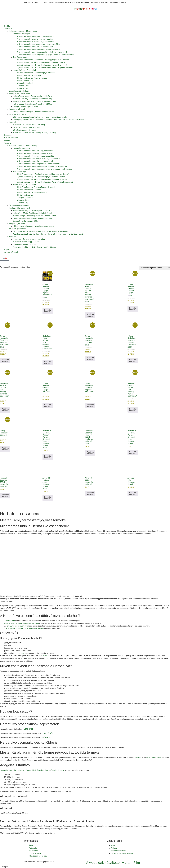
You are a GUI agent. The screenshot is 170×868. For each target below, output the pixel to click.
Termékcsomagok (20, 57)
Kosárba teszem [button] (47, 311)
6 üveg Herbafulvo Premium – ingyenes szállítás (35, 41)
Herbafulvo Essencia (25, 80)
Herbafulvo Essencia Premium (29, 75)
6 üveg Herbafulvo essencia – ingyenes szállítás (35, 36)
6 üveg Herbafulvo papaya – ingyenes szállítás (35, 39)
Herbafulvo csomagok (21, 34)
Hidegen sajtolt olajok (17, 109)
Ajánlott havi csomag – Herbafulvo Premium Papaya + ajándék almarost (45, 67)
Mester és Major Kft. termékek (24, 70)
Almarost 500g (23, 86)
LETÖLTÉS (28, 729)
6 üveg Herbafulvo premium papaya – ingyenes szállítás (38, 44)
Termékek (8, 28)
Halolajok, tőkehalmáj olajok (19, 93)
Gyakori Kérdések (11, 138)
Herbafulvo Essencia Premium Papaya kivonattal (36, 73)
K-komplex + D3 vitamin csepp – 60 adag (29, 125)
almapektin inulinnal (154, 757)
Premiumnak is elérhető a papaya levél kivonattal (24, 628)
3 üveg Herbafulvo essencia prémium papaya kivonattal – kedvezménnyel (45, 54)
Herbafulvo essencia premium (17, 626)
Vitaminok (12, 122)
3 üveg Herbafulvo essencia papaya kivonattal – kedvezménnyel (42, 52)
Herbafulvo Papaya (24, 770)
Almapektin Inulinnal (25, 83)
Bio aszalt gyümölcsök (17, 114)
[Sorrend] (154, 268)
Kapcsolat (8, 135)
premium (21, 653)
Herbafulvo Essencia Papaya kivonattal (32, 78)
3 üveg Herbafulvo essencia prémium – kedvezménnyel (38, 49)
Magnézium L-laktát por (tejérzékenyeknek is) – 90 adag (34, 132)
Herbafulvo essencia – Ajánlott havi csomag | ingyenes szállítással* (43, 60)
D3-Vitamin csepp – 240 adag (24, 130)
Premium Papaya (57, 770)
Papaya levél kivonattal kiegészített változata (21, 623)
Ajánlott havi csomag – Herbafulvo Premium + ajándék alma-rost (42, 65)
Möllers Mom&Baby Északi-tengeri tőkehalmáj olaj (32, 99)
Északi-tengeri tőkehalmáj (19, 91)
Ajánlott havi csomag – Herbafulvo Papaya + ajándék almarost (41, 62)
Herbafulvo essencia (8, 770)
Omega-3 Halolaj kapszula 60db (25, 106)
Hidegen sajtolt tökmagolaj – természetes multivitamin (33, 112)
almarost (138, 757)
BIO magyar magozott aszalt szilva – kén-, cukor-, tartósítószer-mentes (40, 117)
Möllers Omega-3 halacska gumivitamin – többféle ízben (34, 101)
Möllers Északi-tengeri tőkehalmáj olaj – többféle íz (32, 96)
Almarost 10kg (22, 88)
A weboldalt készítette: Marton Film (113, 863)
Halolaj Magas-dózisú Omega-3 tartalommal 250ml (32, 104)
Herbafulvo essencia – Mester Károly (23, 31)
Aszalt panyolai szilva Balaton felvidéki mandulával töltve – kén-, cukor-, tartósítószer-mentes (48, 119)
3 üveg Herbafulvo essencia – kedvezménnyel (35, 47)
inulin (44, 656)
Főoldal (7, 26)
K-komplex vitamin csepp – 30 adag (26, 127)
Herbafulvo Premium (40, 770)
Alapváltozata (9, 621)
